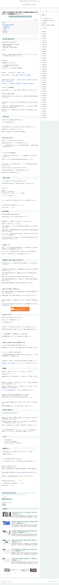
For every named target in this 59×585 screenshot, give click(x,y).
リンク (25, 371)
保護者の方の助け (25, 472)
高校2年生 (8, 461)
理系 (11, 494)
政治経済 (29, 75)
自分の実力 (17, 405)
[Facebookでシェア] (15, 16)
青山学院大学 (23, 494)
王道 (3, 226)
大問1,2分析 (6, 26)
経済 (18, 72)
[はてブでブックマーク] (20, 16)
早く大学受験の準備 (9, 389)
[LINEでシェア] (25, 16)
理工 (9, 72)
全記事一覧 (44, 22)
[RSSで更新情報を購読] (5, 505)
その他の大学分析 (9, 81)
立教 (23, 79)
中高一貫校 (8, 237)
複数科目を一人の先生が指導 (8, 363)
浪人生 (5, 402)
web (12, 204)
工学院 (24, 83)
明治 (18, 79)
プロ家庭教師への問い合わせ (48, 20)
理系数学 (22, 75)
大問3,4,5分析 (6, 27)
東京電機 (30, 83)
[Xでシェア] (11, 16)
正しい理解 (24, 336)
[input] (50, 11)
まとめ (5, 30)
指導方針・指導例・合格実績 (48, 25)
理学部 (3, 494)
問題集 (5, 29)
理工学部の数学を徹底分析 (8, 24)
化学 (14, 72)
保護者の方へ (5, 31)
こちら (22, 204)
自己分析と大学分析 (6, 303)
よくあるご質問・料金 (46, 18)
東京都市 (18, 83)
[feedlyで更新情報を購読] (3, 505)
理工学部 (7, 494)
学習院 (28, 79)
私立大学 (18, 494)
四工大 (19, 251)
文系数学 (17, 75)
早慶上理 (4, 394)
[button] (29, 16)
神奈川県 (14, 494)
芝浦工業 (11, 83)
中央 (33, 79)
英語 (13, 75)
